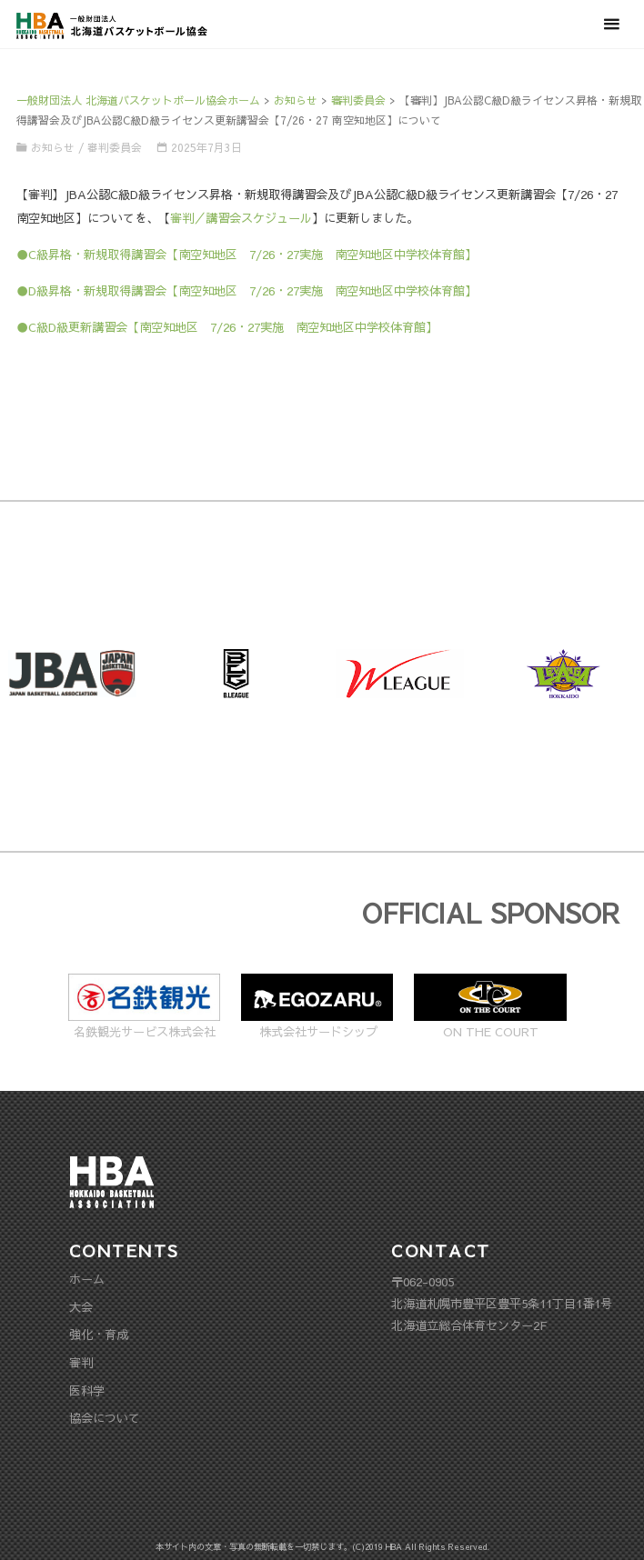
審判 (81, 1362)
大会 (81, 1306)
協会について (104, 1417)
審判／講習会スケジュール (241, 217)
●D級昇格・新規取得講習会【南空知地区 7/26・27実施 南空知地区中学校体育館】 (246, 290)
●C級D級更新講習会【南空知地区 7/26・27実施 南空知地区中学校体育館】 (227, 326)
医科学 (87, 1390)
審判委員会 (114, 147)
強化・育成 (98, 1334)
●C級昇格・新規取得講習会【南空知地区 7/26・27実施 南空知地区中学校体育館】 (246, 254)
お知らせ (53, 147)
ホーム (87, 1278)
